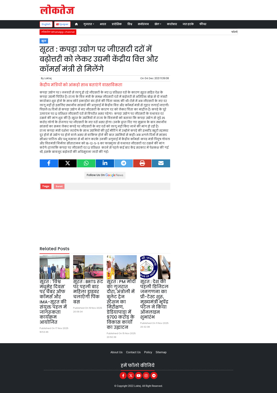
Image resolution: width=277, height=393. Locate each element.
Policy (148, 352)
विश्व (129, 24)
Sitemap (161, 352)
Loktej (48, 78)
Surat (59, 186)
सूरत (43, 40)
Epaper (62, 24)
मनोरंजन (143, 24)
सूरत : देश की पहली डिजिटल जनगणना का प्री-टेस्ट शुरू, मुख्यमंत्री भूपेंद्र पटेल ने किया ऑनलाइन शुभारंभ (154, 299)
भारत (103, 24)
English (46, 24)
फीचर (202, 24)
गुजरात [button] (87, 24)
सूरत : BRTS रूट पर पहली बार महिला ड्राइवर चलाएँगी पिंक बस (88, 292)
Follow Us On (105, 175)
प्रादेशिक (117, 24)
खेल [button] (156, 24)
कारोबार (172, 24)
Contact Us (133, 352)
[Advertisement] (171, 9)
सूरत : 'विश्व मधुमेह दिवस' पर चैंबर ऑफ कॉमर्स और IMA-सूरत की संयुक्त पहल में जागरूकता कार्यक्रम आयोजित (53, 302)
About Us (116, 352)
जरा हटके (188, 24)
